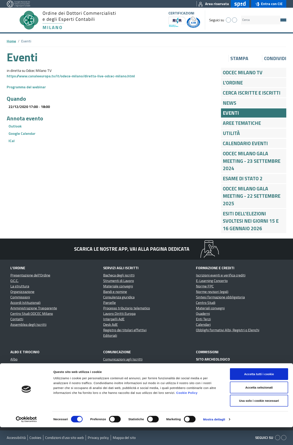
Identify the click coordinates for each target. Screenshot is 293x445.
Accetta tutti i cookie (259, 391)
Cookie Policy (187, 410)
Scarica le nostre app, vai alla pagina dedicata (131, 249)
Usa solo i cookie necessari (259, 418)
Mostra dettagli (214, 437)
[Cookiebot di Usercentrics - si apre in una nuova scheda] (26, 437)
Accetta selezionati (259, 405)
